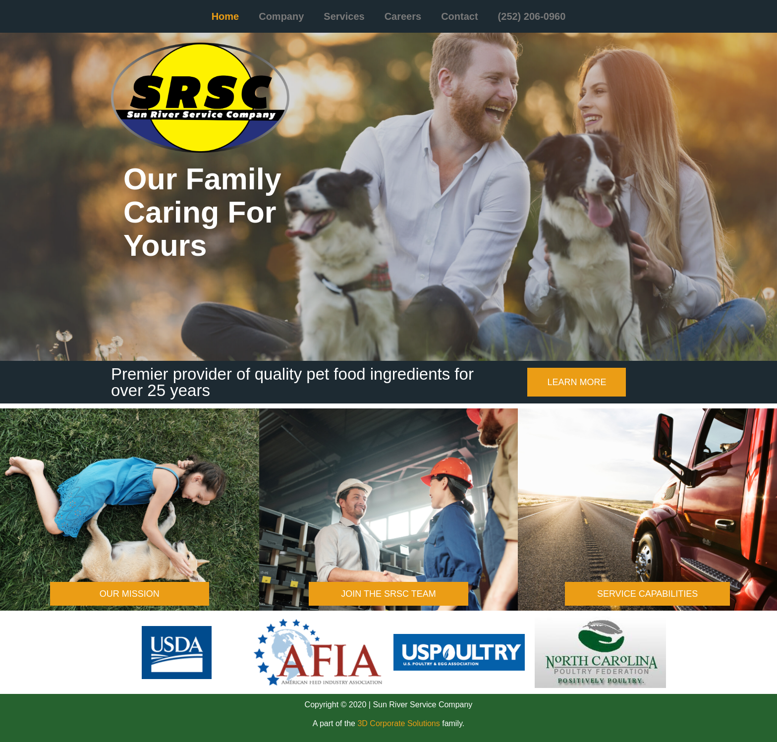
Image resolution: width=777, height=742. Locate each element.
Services (344, 16)
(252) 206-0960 (532, 16)
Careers (403, 16)
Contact (459, 16)
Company (281, 16)
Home (225, 16)
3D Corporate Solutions (398, 723)
